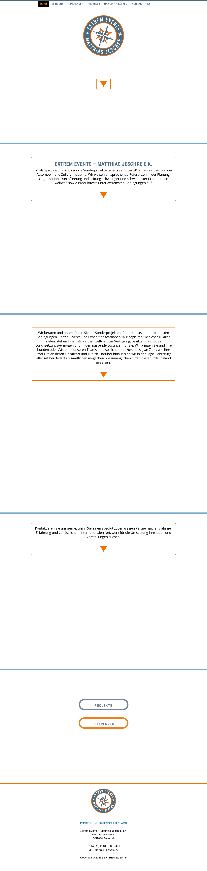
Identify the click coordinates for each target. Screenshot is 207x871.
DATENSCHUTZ (109, 823)
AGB (124, 823)
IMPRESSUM (88, 823)
